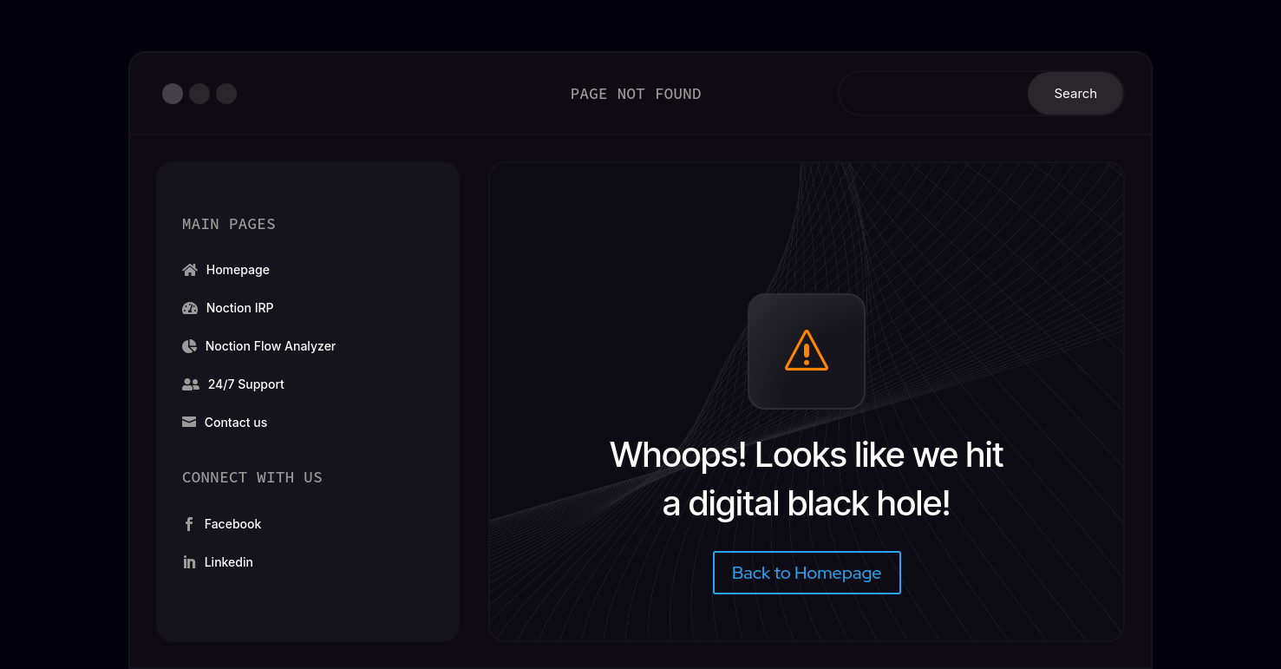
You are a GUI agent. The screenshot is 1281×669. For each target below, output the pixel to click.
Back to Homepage (807, 572)
